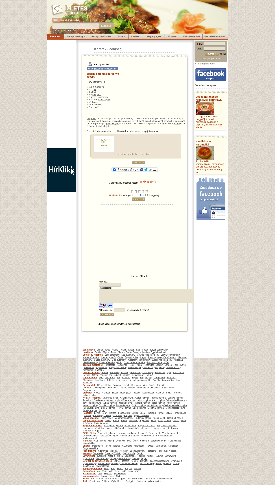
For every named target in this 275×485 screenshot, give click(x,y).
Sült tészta (148, 367)
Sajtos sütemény (102, 360)
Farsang (124, 372)
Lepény (159, 365)
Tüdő (123, 471)
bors (94, 102)
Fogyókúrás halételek (138, 428)
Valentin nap (106, 375)
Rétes (131, 365)
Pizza (139, 365)
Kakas (115, 350)
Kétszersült (88, 370)
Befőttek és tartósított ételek (97, 461)
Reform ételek (147, 435)
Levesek (87, 387)
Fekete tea (95, 481)
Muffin (113, 357)
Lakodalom (178, 372)
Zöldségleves (99, 387)
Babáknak (100, 380)
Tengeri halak (180, 413)
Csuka (135, 413)
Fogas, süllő (124, 413)
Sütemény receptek (93, 355)
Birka (113, 352)
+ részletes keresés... (63, 30)
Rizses (108, 453)
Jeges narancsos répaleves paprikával (209, 98)
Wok (145, 385)
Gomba (135, 458)
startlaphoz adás (205, 63)
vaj (95, 89)
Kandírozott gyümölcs (108, 463)
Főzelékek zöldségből (139, 380)
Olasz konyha (127, 398)
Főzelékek (88, 380)
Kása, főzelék (164, 420)
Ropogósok (125, 393)
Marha (106, 352)
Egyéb (135, 377)
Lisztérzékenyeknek (126, 433)
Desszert (133, 420)
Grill (100, 473)
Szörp (176, 463)
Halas (108, 385)
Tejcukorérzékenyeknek (149, 433)
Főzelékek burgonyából (163, 380)
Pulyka (123, 350)
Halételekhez (174, 441)
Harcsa (112, 413)
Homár (120, 468)
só (90, 102)
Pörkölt (160, 385)
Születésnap (138, 375)
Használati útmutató (215, 36)
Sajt (118, 476)
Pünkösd (114, 372)
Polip (106, 468)
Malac (121, 352)
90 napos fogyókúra (113, 425)
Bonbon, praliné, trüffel (158, 362)
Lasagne (99, 370)
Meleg (111, 441)
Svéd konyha (138, 405)
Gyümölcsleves (127, 387)
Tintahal (137, 468)
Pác (129, 441)
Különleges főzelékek (117, 380)
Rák (113, 468)
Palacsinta (122, 365)
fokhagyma (103, 97)
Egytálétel (144, 420)
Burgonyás (98, 453)
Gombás (106, 393)
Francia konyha (158, 398)
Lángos (168, 365)
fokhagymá (157, 121)
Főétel (124, 420)
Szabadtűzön (89, 473)
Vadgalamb (159, 377)
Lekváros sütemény (170, 355)
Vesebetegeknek (170, 433)
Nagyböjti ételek (175, 418)
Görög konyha (142, 398)
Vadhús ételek (90, 377)
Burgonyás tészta (117, 367)
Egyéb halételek (141, 415)
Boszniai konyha (156, 408)
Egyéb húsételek (158, 352)
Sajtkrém (144, 441)
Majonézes (97, 446)
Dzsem (125, 461)
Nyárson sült (120, 473)
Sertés (98, 352)
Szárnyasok (89, 350)
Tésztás (116, 446)
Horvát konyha (124, 408)
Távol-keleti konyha (92, 403)
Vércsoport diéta (164, 435)
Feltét (153, 420)
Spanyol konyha (175, 398)
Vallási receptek (91, 418)
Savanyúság (89, 456)
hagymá (106, 121)
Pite (136, 357)
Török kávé (137, 478)
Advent (117, 375)
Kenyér (183, 365)
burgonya (99, 87)
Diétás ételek (89, 433)
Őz (118, 377)
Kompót (134, 461)
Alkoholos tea (154, 481)
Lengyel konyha (91, 408)
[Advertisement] (61, 94)
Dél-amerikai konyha (175, 400)
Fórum (121, 36)
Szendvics (103, 451)
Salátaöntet (161, 446)
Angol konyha (173, 403)
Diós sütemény (119, 360)
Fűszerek (173, 36)
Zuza (137, 471)
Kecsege (97, 415)
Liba (138, 350)
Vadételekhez (89, 443)
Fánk (176, 365)
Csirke (100, 350)
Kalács (151, 357)
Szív (117, 471)
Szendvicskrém (137, 451)
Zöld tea (105, 481)
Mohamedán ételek (124, 418)
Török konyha (158, 403)
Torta (120, 357)
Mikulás (126, 375)
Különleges (139, 446)
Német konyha (90, 405)
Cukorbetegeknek (106, 433)
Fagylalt (128, 357)
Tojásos (137, 393)
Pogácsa (159, 367)
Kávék (86, 478)
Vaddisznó (110, 377)
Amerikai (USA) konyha (94, 400)
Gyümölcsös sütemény (148, 355)
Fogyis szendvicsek (159, 428)
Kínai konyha (129, 400)
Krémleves (113, 387)
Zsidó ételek (107, 418)
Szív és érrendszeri (129, 435)
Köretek (100, 49)
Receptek (55, 36)
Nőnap (95, 375)
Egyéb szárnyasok (159, 350)
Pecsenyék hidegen (167, 451)
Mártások (87, 441)
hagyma (97, 94)
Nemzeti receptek (92, 398)
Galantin (160, 393)
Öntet (135, 441)
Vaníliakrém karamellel (203, 143)
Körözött (124, 451)
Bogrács (108, 473)
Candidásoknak (90, 435)
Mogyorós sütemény (166, 357)
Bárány (136, 352)
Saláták (87, 415)
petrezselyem (104, 99)
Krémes (104, 357)
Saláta (176, 420)
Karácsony (147, 372)
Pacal (130, 471)
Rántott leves (143, 387)
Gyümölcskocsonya (159, 461)
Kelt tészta (89, 367)
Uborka (111, 456)
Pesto (111, 476)
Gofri (119, 362)
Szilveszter (160, 372)
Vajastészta (101, 367)
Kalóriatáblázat (191, 36)
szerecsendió (95, 104)
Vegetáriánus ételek (93, 420)
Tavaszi (150, 446)
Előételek (87, 393)
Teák (85, 481)
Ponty (105, 413)
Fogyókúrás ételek (92, 425)
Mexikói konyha (154, 405)
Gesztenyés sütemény (139, 360)
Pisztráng (151, 413)
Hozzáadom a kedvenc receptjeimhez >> (137, 131)
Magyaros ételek (110, 398)
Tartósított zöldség (129, 463)
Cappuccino (124, 478)
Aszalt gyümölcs (163, 463)
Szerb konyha (139, 408)
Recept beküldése (101, 36)
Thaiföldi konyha (142, 403)
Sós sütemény (128, 355)
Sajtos (97, 393)
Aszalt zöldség (147, 463)
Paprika (141, 456)
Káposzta (101, 456)
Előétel (116, 420)
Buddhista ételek (143, 418)
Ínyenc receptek (91, 476)
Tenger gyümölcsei (92, 468)
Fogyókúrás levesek (166, 425)
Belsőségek (89, 471)
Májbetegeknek (90, 438)
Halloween (135, 372)
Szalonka (171, 377)
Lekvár (117, 461)
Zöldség (115, 49)
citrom (94, 92)
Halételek (87, 413)
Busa (142, 413)
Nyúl (101, 377)
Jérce (107, 350)
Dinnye (113, 458)
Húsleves (155, 387)
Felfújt (169, 393)
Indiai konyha (143, 400)
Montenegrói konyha (175, 408)
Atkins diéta (130, 425)
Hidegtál (114, 451)
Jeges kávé (149, 478)
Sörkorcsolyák (134, 367)
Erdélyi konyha (90, 410)
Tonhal (161, 413)
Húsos (100, 385)
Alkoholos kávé (164, 478)
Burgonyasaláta (90, 448)
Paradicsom (124, 458)
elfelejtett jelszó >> (211, 58)
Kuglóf (143, 357)
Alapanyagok (154, 36)
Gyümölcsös (148, 393)
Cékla (120, 456)
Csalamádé (130, 456)
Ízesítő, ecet (89, 466)
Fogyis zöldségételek (116, 428)
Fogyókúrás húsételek (93, 428)
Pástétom (151, 451)
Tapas (104, 476)
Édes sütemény (111, 355)
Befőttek (144, 461)
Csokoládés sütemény (134, 362)
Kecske (145, 352)
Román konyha (123, 405)
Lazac (169, 413)
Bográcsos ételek (121, 385)
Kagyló (128, 468)
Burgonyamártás (159, 441)
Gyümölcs (120, 441)
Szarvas (126, 377)
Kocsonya (136, 385)
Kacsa (131, 350)
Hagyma (159, 456)
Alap (96, 441)
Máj (98, 471)
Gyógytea (130, 481)
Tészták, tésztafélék (93, 365)
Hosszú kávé (97, 478)
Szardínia (117, 415)
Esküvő (149, 375)
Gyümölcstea (117, 481)
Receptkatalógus (76, 36)
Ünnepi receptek (91, 372)
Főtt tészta (110, 365)
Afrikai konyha (110, 403)
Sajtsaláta (173, 446)
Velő (111, 471)
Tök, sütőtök (102, 458)
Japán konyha (125, 403)
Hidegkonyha (89, 451)
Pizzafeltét (149, 365)
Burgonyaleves (90, 390)
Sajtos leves (168, 387)
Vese (104, 471)
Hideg (103, 441)
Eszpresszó (111, 478)
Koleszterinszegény (109, 435)
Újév (169, 372)
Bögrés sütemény (107, 362)
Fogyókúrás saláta (146, 425)
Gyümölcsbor (102, 466)
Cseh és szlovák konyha (175, 405)
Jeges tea (142, 481)
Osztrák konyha (106, 405)
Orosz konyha (114, 400)
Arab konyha (157, 400)
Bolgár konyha (108, 408)
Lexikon (135, 36)
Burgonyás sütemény (162, 360)
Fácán (145, 350)
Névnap (86, 375)
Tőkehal (107, 415)
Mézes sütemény (91, 357)
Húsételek (88, 352)
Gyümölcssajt (89, 463)
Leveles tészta (173, 367)
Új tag (223, 54)
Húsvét (105, 372)
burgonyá (91, 118)
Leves (97, 413)
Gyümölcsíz (176, 461)
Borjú (128, 352)
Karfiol (150, 456)
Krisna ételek (159, 418)
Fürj (141, 377)
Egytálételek (89, 385)
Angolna (128, 415)
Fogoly (148, 377)
